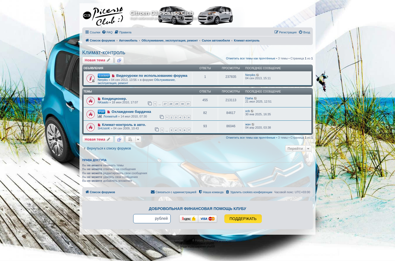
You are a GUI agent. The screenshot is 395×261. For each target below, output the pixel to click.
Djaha (249, 98)
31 (188, 104)
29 (176, 104)
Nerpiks (103, 79)
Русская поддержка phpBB (197, 243)
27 (165, 104)
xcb (247, 111)
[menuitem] (107, 32)
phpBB (188, 240)
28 (171, 104)
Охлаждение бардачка (131, 112)
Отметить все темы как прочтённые (250, 58)
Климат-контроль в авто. (124, 125)
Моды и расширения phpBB (197, 246)
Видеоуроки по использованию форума (151, 76)
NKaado (103, 102)
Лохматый (110, 116)
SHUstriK (104, 128)
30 (182, 104)
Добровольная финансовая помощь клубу (197, 208)
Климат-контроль (103, 52)
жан (248, 124)
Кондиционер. (114, 99)
